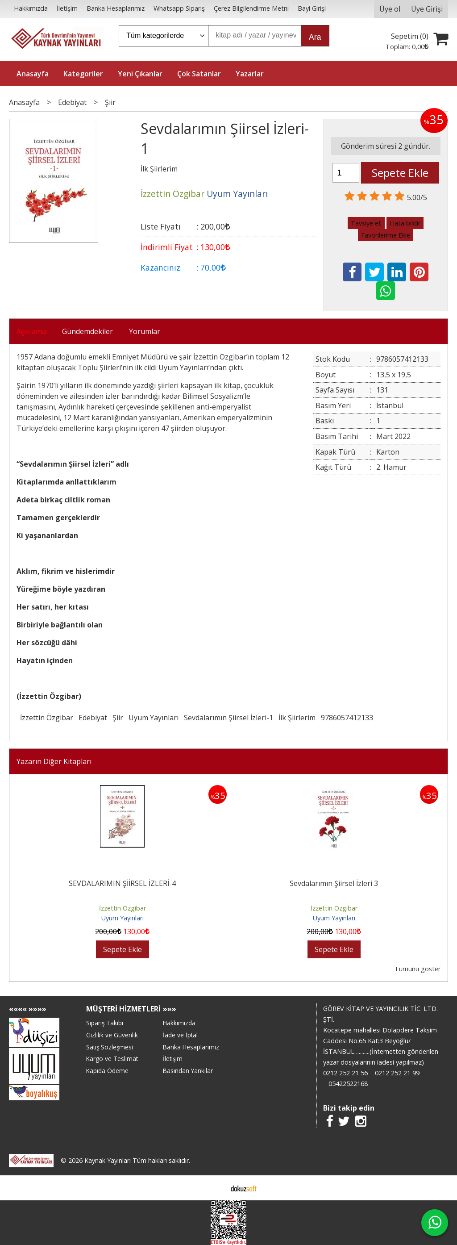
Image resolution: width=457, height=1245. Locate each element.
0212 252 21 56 (345, 1073)
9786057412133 (347, 718)
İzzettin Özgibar (46, 718)
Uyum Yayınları (154, 718)
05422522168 (348, 1083)
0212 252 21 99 (397, 1073)
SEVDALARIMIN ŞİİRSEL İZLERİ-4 (122, 883)
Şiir (117, 718)
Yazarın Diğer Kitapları (54, 761)
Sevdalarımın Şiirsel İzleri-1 (228, 718)
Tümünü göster (417, 969)
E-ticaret (214, 1188)
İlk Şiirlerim (297, 718)
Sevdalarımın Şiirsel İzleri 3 (334, 883)
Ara (315, 37)
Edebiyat (93, 718)
